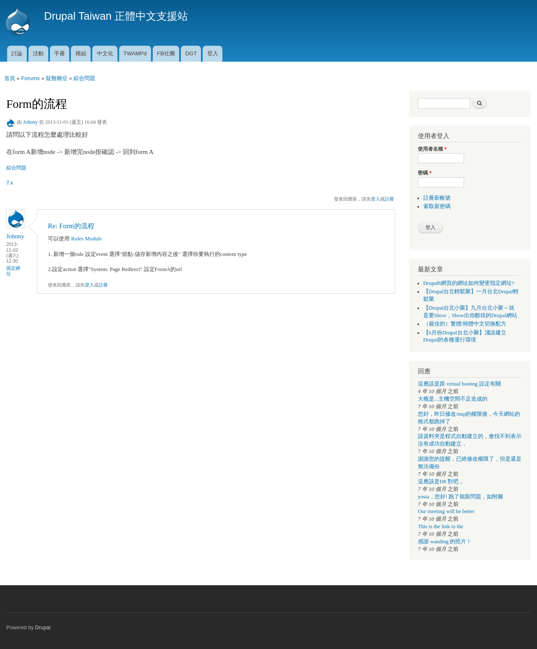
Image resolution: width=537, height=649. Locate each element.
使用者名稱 (432, 149)
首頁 (9, 78)
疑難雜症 (57, 78)
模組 (81, 53)
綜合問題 (84, 78)
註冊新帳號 (437, 198)
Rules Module (86, 238)
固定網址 (13, 271)
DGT (191, 53)
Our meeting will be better (446, 511)
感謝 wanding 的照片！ (445, 542)
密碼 (425, 173)
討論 (16, 53)
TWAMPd (134, 53)
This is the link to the (440, 526)
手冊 (59, 53)
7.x (9, 183)
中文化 (105, 53)
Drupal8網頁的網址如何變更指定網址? (468, 283)
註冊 (389, 198)
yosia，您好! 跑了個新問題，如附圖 (460, 497)
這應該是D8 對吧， (441, 482)
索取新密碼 (437, 206)
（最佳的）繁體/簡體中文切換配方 (465, 324)
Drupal (43, 628)
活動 (38, 53)
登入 (212, 53)
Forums (30, 78)
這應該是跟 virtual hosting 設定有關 (459, 384)
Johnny (30, 122)
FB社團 (166, 53)
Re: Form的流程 (71, 226)
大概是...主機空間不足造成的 (452, 399)
